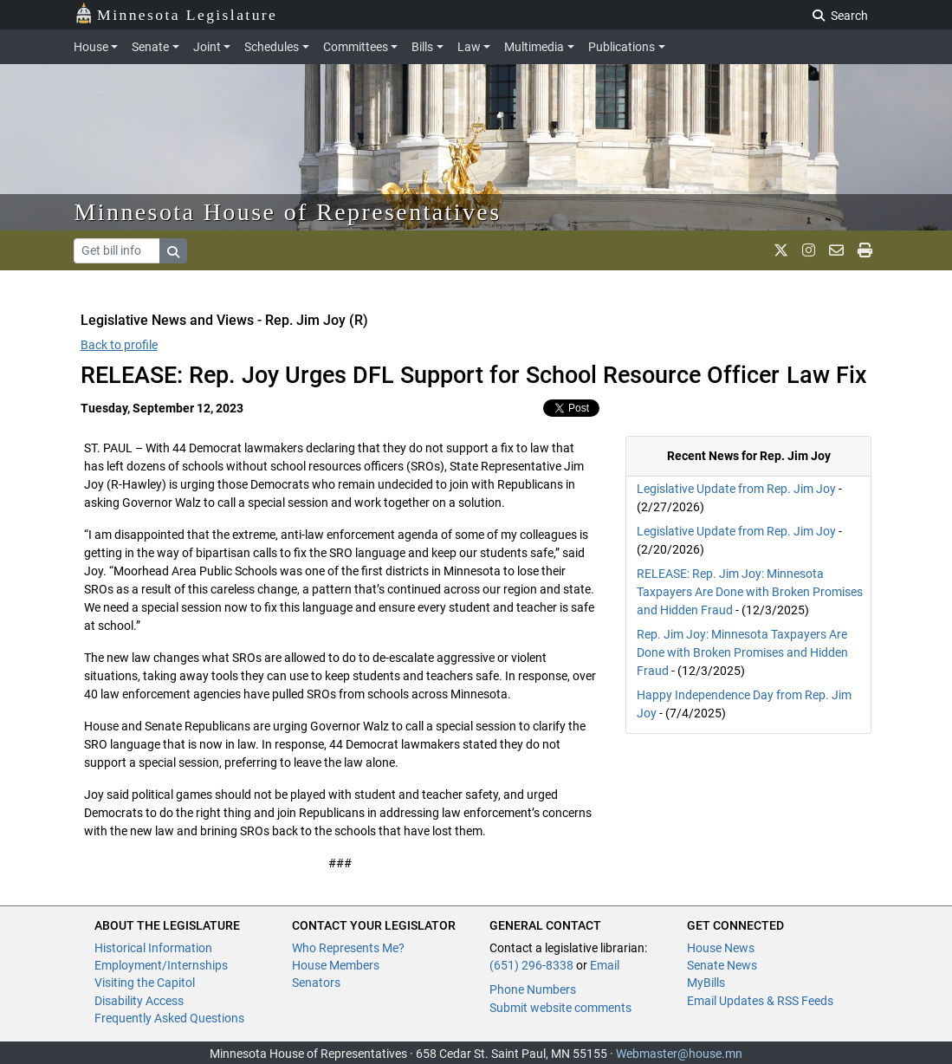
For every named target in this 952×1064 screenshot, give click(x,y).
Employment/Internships (161, 965)
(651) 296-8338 (531, 965)
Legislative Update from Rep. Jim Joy (736, 489)
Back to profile (119, 345)
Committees (355, 47)
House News (720, 948)
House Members (335, 965)
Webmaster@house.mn (679, 1054)
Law (469, 47)
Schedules (271, 47)
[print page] (865, 250)
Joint (207, 47)
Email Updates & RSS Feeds (760, 1001)
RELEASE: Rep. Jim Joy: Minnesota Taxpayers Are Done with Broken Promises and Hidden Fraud (750, 592)
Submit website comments (560, 1008)
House (91, 47)
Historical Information (153, 948)
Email (604, 965)
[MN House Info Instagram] (808, 250)
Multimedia (534, 47)
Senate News (722, 965)
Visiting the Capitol (144, 982)
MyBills (706, 982)
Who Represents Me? (348, 948)
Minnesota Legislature (176, 13)
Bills (422, 47)
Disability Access (139, 1001)
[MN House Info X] (781, 250)
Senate (150, 47)
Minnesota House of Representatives (288, 211)
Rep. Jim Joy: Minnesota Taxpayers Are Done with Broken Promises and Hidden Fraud (742, 652)
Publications (621, 47)
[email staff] (836, 250)
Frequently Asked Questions (169, 1018)
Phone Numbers (532, 989)
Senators (316, 982)
